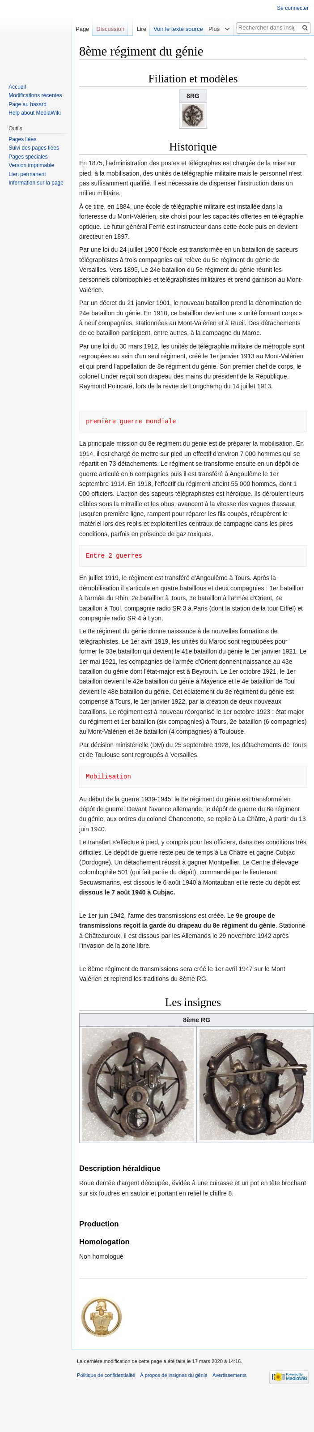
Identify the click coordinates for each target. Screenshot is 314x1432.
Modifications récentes (35, 95)
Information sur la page (36, 183)
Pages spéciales (27, 157)
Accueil (17, 87)
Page (82, 29)
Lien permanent (27, 174)
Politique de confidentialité (106, 1375)
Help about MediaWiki (34, 113)
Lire (161, 29)
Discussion (110, 29)
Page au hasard (27, 104)
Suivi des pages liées (33, 148)
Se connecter (293, 8)
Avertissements (229, 1375)
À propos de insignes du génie (174, 1375)
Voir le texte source (198, 29)
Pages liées (22, 139)
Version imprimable (31, 165)
